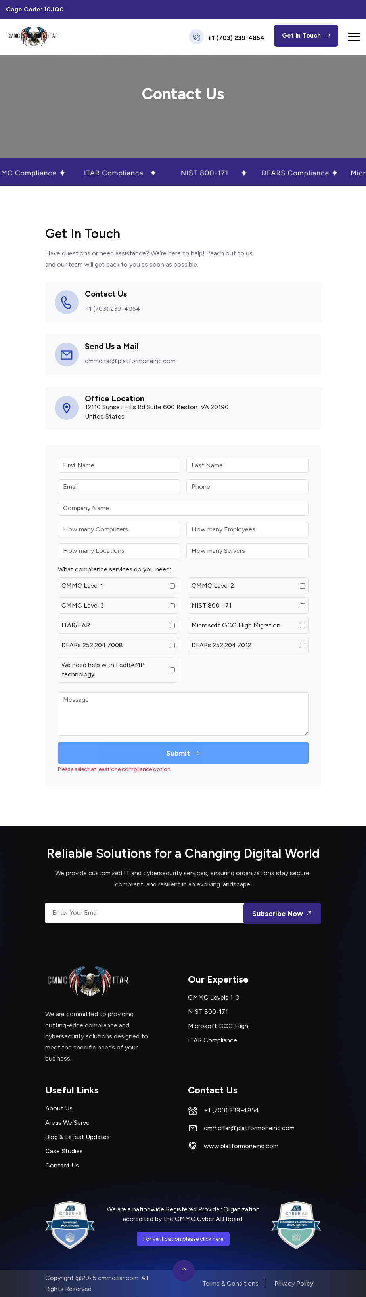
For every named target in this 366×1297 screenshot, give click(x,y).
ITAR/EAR (75, 625)
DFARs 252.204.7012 (221, 645)
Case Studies (64, 1151)
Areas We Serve (67, 1122)
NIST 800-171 (212, 605)
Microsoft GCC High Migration (236, 625)
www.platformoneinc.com (241, 1146)
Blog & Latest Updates (77, 1137)
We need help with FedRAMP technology (102, 669)
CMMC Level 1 (82, 585)
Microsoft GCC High (218, 1026)
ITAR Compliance (212, 1040)
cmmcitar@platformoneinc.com (130, 361)
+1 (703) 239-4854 (236, 38)
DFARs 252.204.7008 (92, 645)
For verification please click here (183, 1239)
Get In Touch (306, 35)
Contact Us (62, 1165)
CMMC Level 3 (82, 605)
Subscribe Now (283, 913)
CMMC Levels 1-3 (213, 997)
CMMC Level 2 (213, 585)
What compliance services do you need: (114, 569)
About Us (59, 1108)
